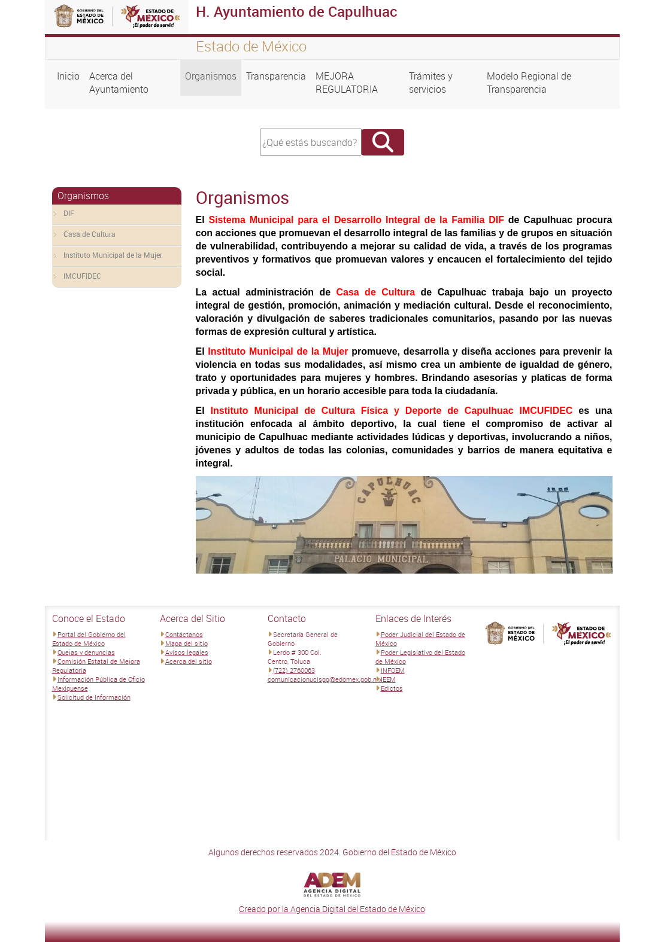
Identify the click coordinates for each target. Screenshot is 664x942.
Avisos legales (186, 652)
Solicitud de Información (94, 697)
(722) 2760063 (294, 670)
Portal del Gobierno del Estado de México (89, 639)
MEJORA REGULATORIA (347, 82)
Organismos (211, 76)
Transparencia (276, 76)
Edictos (392, 688)
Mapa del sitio (186, 643)
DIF (68, 213)
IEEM (388, 679)
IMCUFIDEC (82, 276)
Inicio (68, 76)
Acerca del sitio (188, 661)
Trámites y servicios (431, 82)
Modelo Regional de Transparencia (529, 82)
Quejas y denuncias (86, 652)
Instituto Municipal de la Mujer (112, 255)
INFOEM (393, 670)
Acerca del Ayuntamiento (118, 82)
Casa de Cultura (89, 234)
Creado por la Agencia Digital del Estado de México (332, 908)
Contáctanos (184, 634)
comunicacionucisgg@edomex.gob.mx (325, 679)
